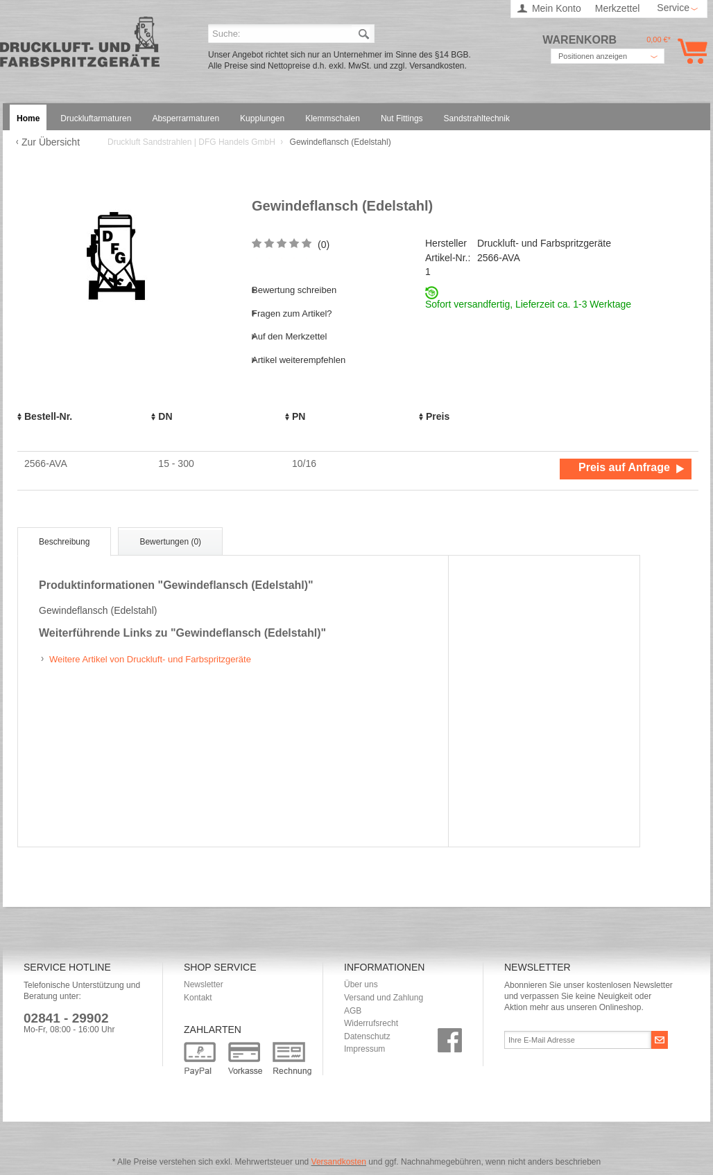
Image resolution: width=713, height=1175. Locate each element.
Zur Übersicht (51, 142)
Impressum (364, 1049)
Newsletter (203, 984)
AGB (352, 1011)
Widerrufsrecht (371, 1023)
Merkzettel (617, 8)
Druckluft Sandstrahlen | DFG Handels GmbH (80, 46)
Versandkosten (338, 1162)
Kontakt (198, 997)
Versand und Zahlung (383, 997)
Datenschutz (367, 1036)
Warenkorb (689, 51)
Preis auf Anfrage (624, 467)
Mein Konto (556, 8)
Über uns (361, 984)
